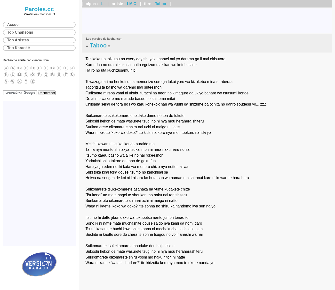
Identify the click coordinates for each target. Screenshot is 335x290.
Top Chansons (20, 32)
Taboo (160, 4)
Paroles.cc (39, 9)
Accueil (14, 25)
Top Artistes (18, 40)
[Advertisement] (207, 20)
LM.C (131, 4)
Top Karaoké (18, 48)
